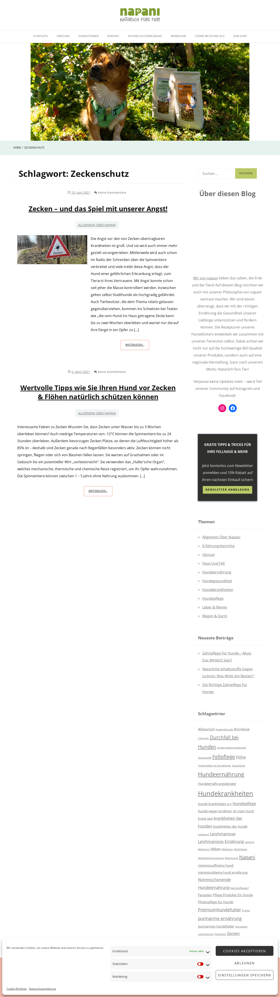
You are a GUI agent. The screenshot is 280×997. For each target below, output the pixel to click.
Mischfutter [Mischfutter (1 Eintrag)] (240, 849)
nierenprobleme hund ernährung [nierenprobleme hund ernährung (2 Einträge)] (223, 872)
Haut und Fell (213, 563)
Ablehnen (244, 963)
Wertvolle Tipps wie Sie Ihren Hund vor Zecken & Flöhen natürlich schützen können (98, 392)
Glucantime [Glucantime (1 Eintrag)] (238, 765)
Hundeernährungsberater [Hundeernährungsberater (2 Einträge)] (217, 783)
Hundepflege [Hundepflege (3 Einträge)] (244, 803)
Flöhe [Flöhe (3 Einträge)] (241, 757)
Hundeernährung (216, 572)
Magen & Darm (214, 616)
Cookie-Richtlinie (17, 989)
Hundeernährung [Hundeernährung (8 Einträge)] (221, 774)
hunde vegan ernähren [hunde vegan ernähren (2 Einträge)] (215, 811)
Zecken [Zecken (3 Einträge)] (233, 933)
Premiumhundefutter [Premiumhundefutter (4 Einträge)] (219, 910)
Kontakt (113, 36)
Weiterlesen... (137, 346)
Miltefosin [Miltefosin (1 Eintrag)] (227, 849)
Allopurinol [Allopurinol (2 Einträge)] (206, 729)
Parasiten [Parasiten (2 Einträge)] (205, 895)
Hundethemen (88, 36)
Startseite (40, 36)
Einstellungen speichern (244, 975)
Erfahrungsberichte (218, 545)
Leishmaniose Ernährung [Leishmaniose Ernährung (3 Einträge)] (221, 841)
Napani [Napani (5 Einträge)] (247, 857)
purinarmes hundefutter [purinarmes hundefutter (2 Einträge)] (216, 926)
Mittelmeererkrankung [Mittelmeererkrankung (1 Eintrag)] (211, 858)
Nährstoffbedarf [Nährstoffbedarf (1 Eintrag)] (239, 888)
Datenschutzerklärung (42, 989)
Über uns (63, 36)
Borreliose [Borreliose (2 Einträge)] (242, 729)
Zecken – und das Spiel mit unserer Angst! (98, 208)
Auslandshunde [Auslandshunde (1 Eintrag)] (224, 729)
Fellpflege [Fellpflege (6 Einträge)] (223, 756)
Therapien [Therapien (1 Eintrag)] (220, 934)
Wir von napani (205, 278)
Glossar (208, 554)
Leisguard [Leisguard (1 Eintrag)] (203, 834)
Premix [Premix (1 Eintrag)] (246, 910)
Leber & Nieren (214, 607)
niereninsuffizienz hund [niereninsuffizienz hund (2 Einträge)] (215, 865)
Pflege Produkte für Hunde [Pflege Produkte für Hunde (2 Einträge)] (233, 895)
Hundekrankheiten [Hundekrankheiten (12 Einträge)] (225, 793)
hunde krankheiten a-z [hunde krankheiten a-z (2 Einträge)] (215, 804)
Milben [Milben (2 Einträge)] (216, 849)
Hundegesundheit (217, 580)
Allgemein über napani (97, 225)
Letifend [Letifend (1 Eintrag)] (249, 842)
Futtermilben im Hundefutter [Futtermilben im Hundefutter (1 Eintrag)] (214, 765)
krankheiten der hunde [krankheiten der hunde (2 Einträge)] (230, 826)
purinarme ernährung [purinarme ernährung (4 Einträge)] (220, 918)
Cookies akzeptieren (244, 951)
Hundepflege (213, 598)
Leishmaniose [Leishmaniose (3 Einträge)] (223, 833)
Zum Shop (240, 36)
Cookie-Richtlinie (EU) (209, 36)
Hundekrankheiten (217, 589)
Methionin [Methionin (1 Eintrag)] (204, 849)
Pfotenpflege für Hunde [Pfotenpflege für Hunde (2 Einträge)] (215, 902)
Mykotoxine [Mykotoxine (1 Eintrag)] (231, 858)
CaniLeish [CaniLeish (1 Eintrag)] (203, 738)
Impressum (178, 36)
